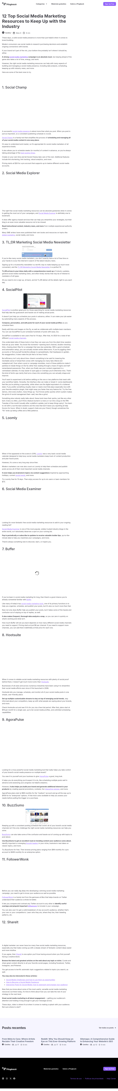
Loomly (39, 454)
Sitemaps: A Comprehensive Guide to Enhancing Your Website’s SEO (97, 1040)
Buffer (29, 600)
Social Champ (7, 138)
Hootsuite (45, 682)
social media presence (21, 131)
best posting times (28, 153)
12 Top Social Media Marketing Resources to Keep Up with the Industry (34, 21)
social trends (20, 475)
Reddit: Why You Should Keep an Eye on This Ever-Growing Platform (58, 1040)
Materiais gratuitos (58, 4)
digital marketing (8, 235)
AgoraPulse (44, 776)
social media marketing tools (32, 604)
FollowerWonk (7, 897)
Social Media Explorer (47, 213)
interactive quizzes (52, 789)
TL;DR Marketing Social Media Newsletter (34, 267)
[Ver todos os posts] (115, 1027)
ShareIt (19, 954)
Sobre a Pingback (77, 4)
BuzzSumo (6, 834)
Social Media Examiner (11, 529)
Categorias (41, 4)
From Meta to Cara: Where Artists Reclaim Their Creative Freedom (18, 1040)
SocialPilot (6, 310)
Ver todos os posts (106, 1028)
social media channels (17, 338)
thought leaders (32, 843)
